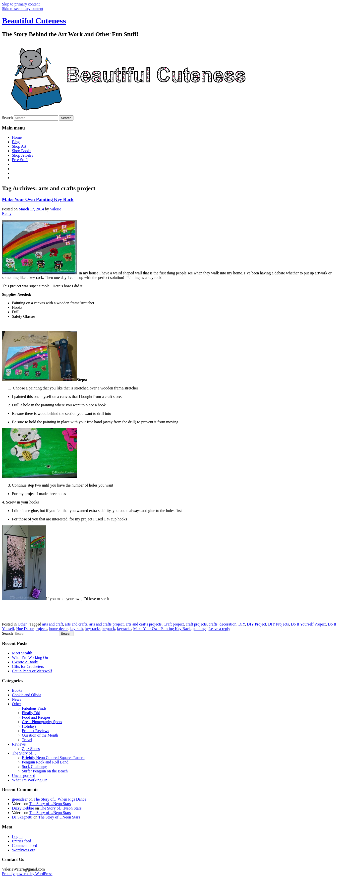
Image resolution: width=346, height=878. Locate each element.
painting (199, 629)
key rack (76, 629)
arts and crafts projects (144, 624)
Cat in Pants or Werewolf (32, 671)
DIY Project (256, 624)
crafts (213, 624)
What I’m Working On (30, 657)
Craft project (174, 624)
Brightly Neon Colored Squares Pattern (53, 757)
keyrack (108, 629)
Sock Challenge (34, 766)
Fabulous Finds (34, 708)
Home (17, 137)
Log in (17, 836)
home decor (58, 629)
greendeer (20, 799)
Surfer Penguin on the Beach (45, 771)
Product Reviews (35, 731)
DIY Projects (278, 624)
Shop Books (21, 151)
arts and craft (52, 624)
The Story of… (24, 753)
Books (17, 690)
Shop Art (19, 146)
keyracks (124, 629)
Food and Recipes (36, 717)
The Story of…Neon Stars (50, 804)
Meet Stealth (22, 653)
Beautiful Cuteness (34, 20)
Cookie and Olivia (26, 695)
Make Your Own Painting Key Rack (37, 199)
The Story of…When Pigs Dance (60, 799)
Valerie (55, 209)
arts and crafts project (106, 624)
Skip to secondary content (22, 8)
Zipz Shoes (31, 749)
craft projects (196, 624)
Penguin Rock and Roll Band (45, 762)
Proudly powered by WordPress (27, 874)
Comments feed (24, 845)
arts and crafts (76, 624)
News (16, 699)
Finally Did (31, 713)
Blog (16, 142)
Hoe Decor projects (31, 629)
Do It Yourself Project (308, 624)
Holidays (29, 726)
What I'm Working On (29, 780)
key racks (93, 629)
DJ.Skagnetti (22, 817)
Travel (27, 740)
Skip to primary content (21, 4)
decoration (228, 624)
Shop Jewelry (23, 155)
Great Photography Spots (42, 722)
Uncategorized (23, 775)
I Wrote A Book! (25, 662)
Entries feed (21, 841)
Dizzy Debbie (23, 808)
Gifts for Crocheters (28, 666)
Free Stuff (20, 160)
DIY (241, 624)
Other (22, 624)
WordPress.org (23, 850)
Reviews (19, 744)
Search (7, 118)
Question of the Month (40, 735)
